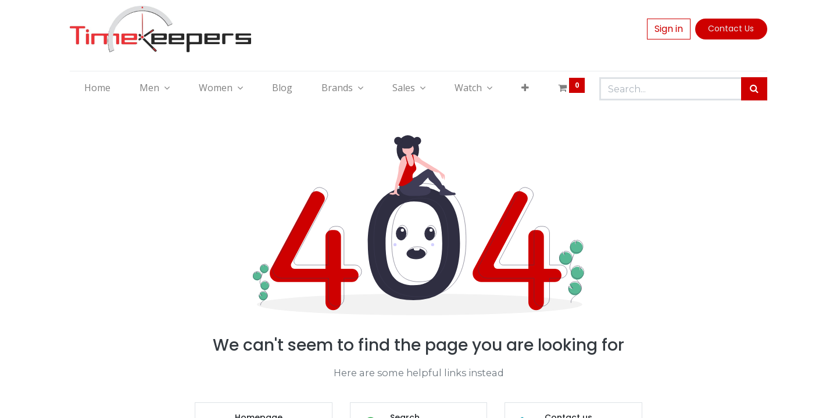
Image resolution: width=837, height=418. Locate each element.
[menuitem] (97, 87)
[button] (525, 87)
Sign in (668, 28)
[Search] (754, 88)
